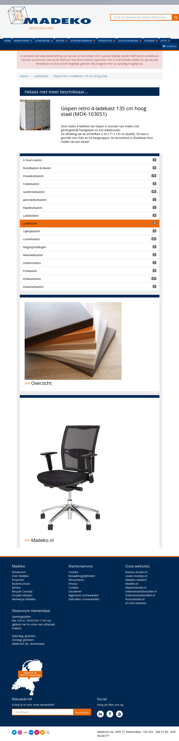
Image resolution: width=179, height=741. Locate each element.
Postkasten (30, 271)
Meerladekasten (33, 255)
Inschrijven (82, 712)
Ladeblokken (31, 215)
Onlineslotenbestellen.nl (140, 595)
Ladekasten (30, 223)
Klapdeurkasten (32, 208)
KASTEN (61, 40)
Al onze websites (135, 603)
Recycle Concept (22, 591)
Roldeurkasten (32, 279)
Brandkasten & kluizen (37, 168)
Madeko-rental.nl (135, 580)
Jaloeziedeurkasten (35, 200)
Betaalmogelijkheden (81, 576)
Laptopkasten (31, 231)
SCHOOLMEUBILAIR (129, 40)
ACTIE (165, 40)
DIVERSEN (150, 40)
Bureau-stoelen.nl (136, 572)
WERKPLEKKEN (23, 40)
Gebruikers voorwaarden (83, 599)
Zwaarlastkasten (33, 287)
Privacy (72, 583)
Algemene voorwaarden (83, 595)
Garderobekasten (34, 192)
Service (16, 587)
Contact (73, 572)
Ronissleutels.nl (134, 599)
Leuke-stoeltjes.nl (136, 576)
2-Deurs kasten (32, 160)
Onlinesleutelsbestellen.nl (141, 591)
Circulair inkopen (22, 595)
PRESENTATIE (106, 40)
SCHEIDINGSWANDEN (82, 40)
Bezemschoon (21, 583)
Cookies (73, 587)
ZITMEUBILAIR (44, 40)
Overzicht (73, 344)
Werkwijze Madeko (24, 599)
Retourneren (76, 580)
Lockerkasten (31, 239)
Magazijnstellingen (34, 247)
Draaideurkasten (33, 176)
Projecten (18, 580)
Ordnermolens (32, 263)
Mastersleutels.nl (135, 587)
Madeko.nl (71, 473)
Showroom (19, 572)
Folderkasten (31, 184)
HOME (7, 40)
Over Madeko (20, 576)
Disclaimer (75, 591)
